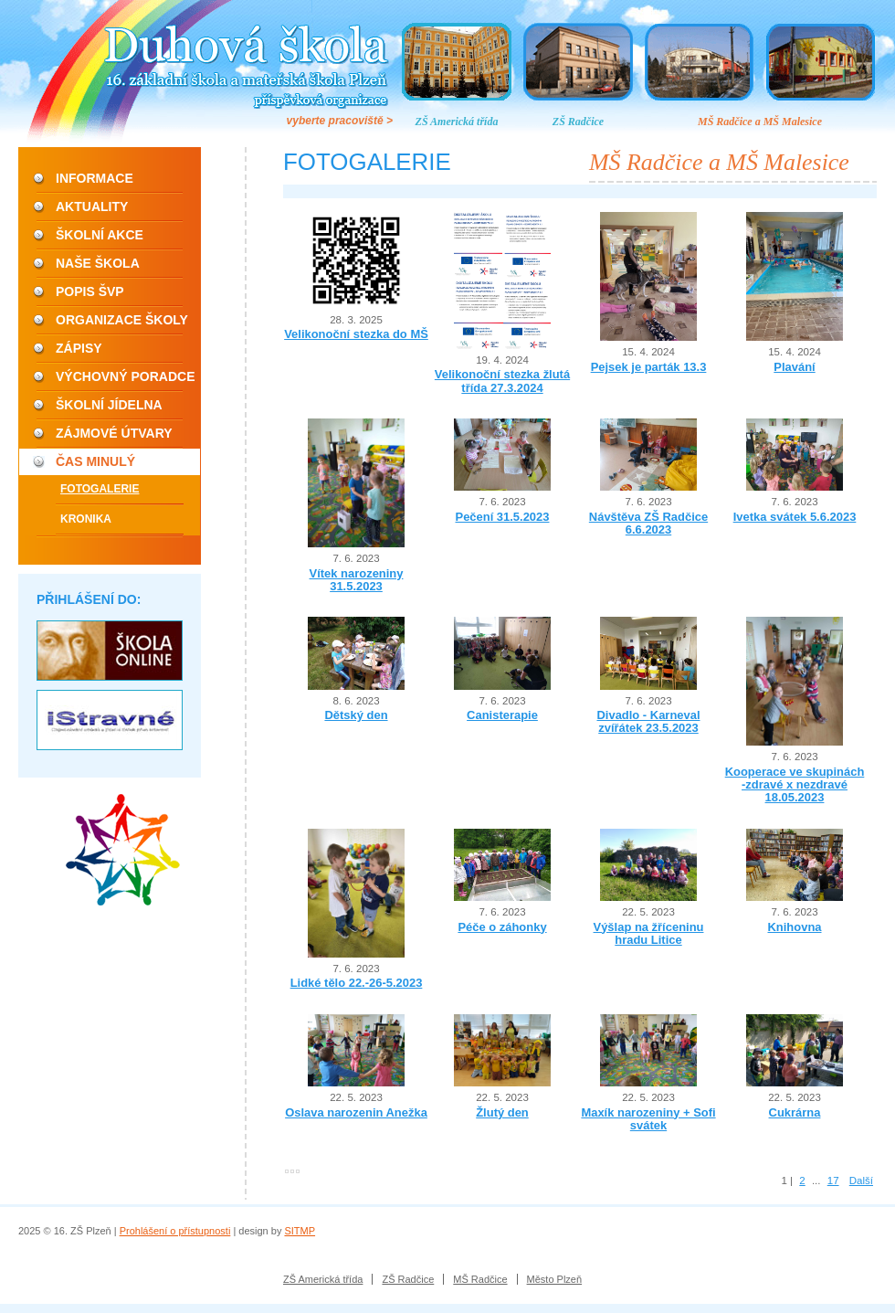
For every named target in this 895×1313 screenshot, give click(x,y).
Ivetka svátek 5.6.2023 (795, 517)
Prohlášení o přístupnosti (175, 1230)
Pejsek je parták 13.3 (649, 367)
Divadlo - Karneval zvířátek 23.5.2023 (648, 721)
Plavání (794, 367)
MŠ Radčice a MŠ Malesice (760, 121)
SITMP (299, 1230)
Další (861, 1180)
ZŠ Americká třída (457, 121)
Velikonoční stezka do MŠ (356, 334)
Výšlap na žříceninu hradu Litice (649, 933)
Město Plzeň (555, 1279)
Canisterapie (502, 715)
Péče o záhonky (502, 927)
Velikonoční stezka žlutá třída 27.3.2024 (502, 380)
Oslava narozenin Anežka (356, 1112)
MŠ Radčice (480, 1279)
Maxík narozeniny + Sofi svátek (648, 1119)
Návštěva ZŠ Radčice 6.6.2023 (648, 523)
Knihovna (794, 927)
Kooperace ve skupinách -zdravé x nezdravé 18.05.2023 (795, 785)
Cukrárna (795, 1112)
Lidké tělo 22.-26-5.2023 (356, 983)
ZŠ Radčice (578, 121)
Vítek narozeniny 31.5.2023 (357, 579)
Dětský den (355, 715)
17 (833, 1180)
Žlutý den (502, 1112)
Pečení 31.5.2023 (503, 517)
